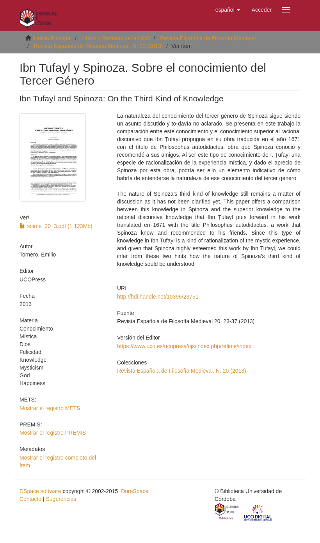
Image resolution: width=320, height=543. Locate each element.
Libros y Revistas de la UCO (116, 38)
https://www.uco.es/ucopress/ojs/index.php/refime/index (184, 346)
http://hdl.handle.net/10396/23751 (158, 297)
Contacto (30, 499)
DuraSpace (134, 491)
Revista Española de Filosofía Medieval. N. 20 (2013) (98, 46)
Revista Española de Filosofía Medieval (208, 38)
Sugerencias (61, 499)
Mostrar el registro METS (50, 408)
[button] (228, 9)
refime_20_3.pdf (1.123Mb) (56, 226)
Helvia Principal (52, 38)
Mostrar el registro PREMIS (53, 433)
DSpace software (40, 491)
